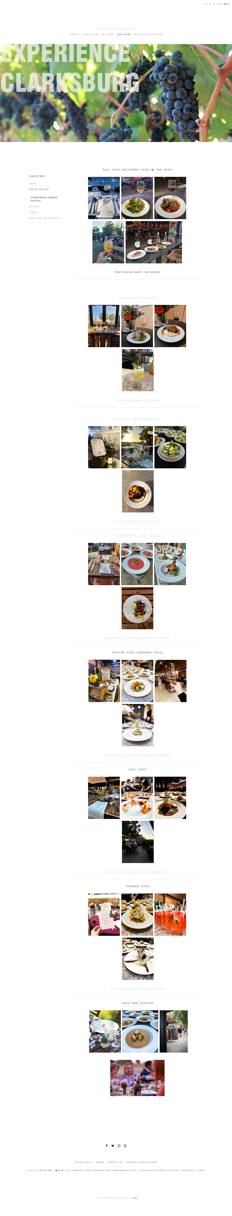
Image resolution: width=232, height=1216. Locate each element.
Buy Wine (107, 34)
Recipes (34, 207)
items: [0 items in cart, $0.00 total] (221, 4)
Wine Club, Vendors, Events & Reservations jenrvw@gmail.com (95, 1170)
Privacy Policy (83, 1162)
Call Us (39, 1170)
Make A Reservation (148, 34)
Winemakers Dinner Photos (44, 199)
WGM (134, 1198)
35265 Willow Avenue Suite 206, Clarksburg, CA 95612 (172, 1170)
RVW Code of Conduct (44, 218)
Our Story (124, 34)
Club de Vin (90, 34)
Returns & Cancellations (142, 1162)
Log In (207, 4)
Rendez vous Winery (116, 16)
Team (32, 183)
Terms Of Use (115, 1162)
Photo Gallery (39, 189)
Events (74, 34)
